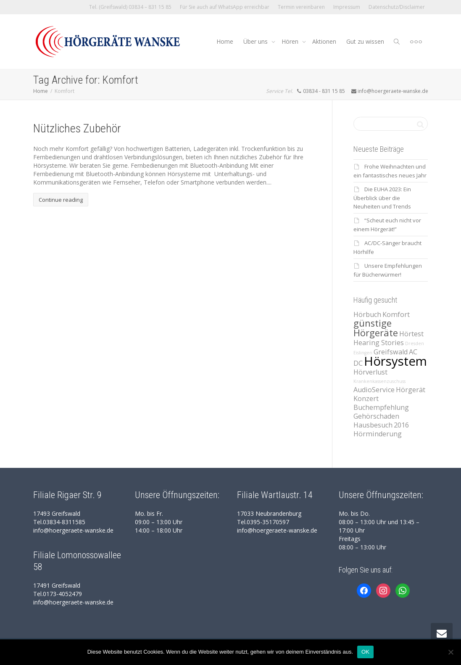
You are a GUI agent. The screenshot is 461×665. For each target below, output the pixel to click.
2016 (401, 425)
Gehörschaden (376, 416)
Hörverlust (370, 372)
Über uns (256, 41)
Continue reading (61, 199)
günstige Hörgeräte (375, 328)
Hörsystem (395, 361)
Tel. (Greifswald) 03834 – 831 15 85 (130, 7)
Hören (291, 41)
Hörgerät (410, 389)
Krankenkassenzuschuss (379, 381)
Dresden (414, 343)
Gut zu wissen (365, 41)
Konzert (366, 398)
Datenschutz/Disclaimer (397, 7)
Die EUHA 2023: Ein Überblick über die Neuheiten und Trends (382, 197)
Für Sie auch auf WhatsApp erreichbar (224, 7)
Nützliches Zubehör (77, 128)
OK (365, 652)
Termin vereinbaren (301, 7)
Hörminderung (377, 433)
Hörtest (411, 333)
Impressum (346, 7)
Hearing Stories (378, 342)
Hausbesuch (373, 425)
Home (224, 41)
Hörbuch (367, 314)
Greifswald (391, 351)
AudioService (374, 389)
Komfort (396, 314)
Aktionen (324, 41)
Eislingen (362, 353)
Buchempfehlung (381, 407)
